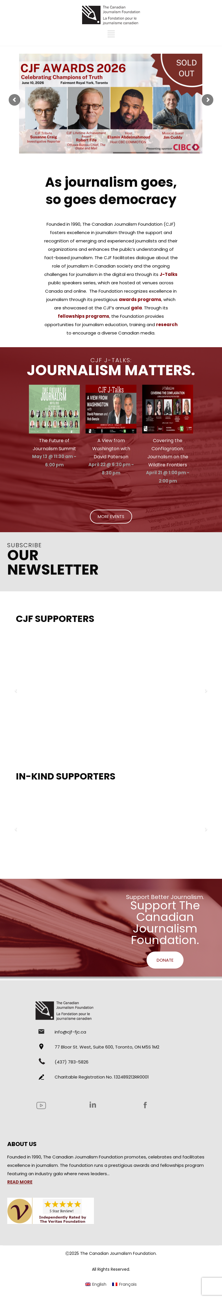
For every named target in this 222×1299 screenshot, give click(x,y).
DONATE (165, 960)
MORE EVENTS (111, 516)
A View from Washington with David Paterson (111, 448)
